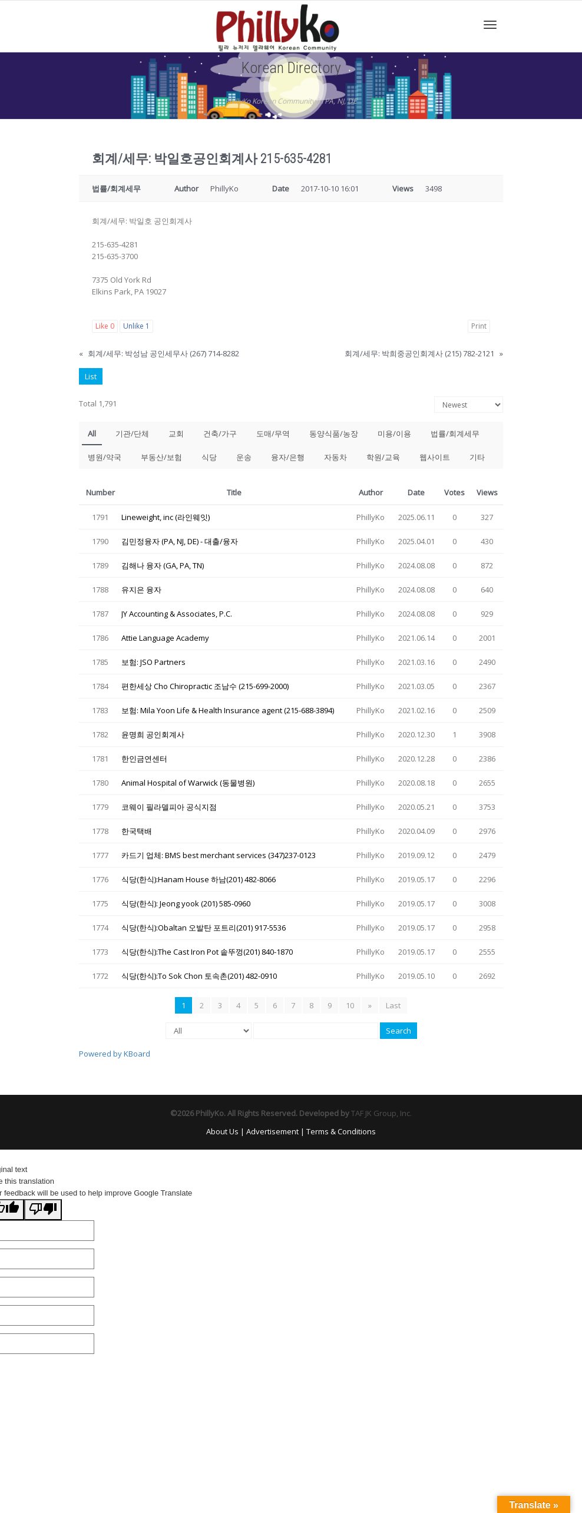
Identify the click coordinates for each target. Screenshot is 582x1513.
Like (104, 326)
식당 (209, 457)
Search (398, 1030)
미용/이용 (394, 433)
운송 (244, 457)
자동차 (335, 457)
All (92, 433)
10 (350, 1005)
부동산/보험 (161, 457)
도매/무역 (273, 433)
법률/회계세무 (455, 433)
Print (479, 326)
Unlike (136, 326)
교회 (176, 433)
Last (393, 1005)
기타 (477, 457)
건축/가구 (220, 433)
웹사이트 (434, 457)
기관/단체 (132, 433)
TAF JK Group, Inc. (381, 1113)
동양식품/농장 (333, 433)
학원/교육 (383, 457)
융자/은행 (288, 457)
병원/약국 (104, 457)
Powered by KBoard (114, 1053)
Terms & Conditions (341, 1131)
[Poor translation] (43, 1209)
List (91, 376)
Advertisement (272, 1131)
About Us (222, 1131)
